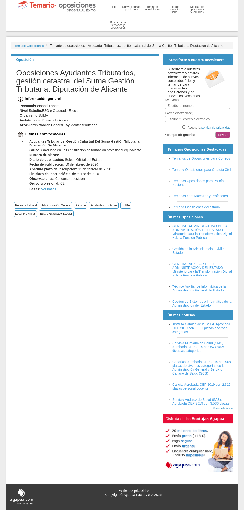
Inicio (113, 7)
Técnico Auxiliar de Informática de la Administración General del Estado (199, 288)
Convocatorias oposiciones (131, 8)
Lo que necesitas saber (175, 9)
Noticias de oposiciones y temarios (197, 9)
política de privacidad (215, 127)
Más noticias (221, 408)
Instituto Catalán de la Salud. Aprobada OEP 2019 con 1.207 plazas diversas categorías (201, 328)
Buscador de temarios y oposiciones (118, 25)
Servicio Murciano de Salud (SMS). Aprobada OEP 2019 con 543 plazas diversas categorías (199, 347)
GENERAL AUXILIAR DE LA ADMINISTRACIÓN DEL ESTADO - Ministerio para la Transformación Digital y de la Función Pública (202, 269)
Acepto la (209, 127)
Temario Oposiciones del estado (196, 207)
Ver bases (48, 189)
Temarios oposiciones (152, 8)
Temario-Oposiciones (29, 45)
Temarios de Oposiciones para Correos (201, 158)
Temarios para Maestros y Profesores (200, 196)
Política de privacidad (133, 491)
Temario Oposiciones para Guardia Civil (201, 170)
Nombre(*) (172, 99)
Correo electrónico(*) (179, 113)
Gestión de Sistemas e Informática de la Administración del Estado (201, 303)
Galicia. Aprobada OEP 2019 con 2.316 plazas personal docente (201, 386)
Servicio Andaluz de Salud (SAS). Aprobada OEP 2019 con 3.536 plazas (200, 401)
